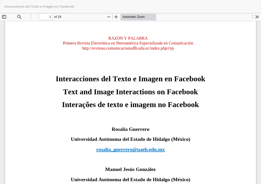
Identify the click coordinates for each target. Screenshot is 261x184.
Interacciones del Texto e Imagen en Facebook (39, 6)
